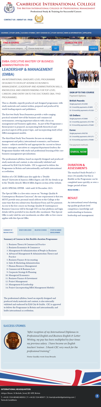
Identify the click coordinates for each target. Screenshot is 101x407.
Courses (4, 33)
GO (55, 48)
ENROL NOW (78, 151)
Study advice (57, 33)
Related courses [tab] (41, 230)
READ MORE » (74, 190)
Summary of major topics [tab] (8, 231)
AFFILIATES (87, 33)
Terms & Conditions (9, 400)
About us (21, 19)
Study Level (15, 33)
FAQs (30, 19)
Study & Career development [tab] (55, 231)
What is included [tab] (25, 230)
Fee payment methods (79, 145)
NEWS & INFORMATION (73, 33)
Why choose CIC (43, 33)
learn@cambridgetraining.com (61, 397)
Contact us (9, 19)
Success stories (28, 33)
